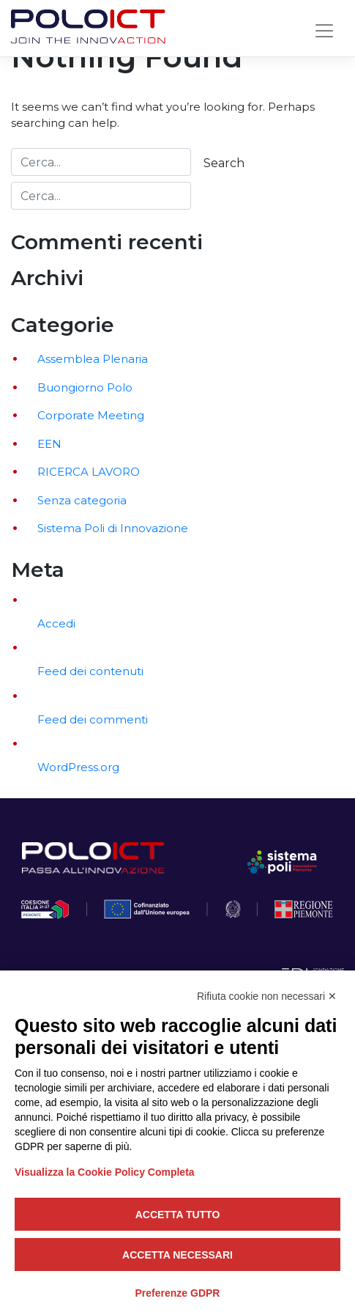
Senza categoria (82, 500)
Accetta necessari (177, 1255)
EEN (49, 444)
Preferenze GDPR (177, 1293)
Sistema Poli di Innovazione (112, 528)
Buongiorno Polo (84, 387)
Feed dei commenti (92, 719)
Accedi (56, 623)
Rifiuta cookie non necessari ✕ (267, 996)
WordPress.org (78, 767)
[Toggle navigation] (324, 31)
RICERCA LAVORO (88, 472)
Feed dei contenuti (90, 671)
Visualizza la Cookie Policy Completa (105, 1172)
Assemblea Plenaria (92, 359)
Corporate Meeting (90, 415)
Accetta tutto (177, 1214)
